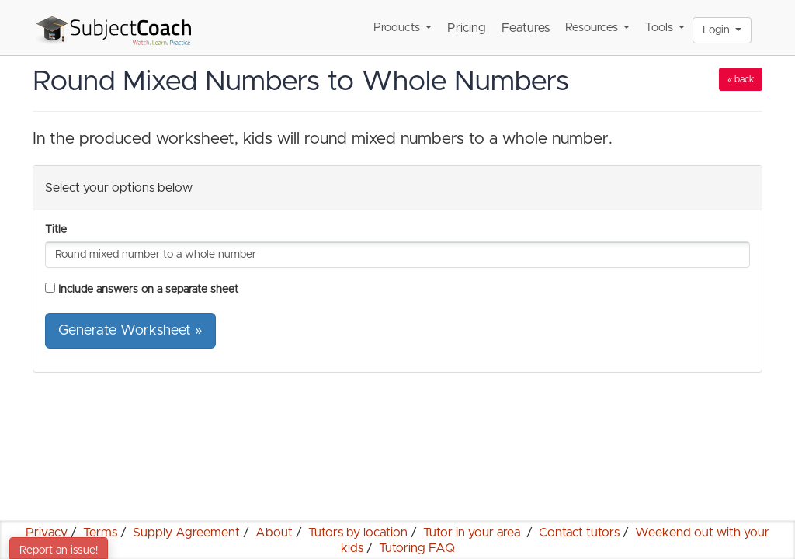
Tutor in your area (473, 532)
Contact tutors (579, 532)
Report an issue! (58, 550)
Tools (665, 27)
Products (402, 27)
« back (740, 79)
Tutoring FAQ (417, 548)
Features (526, 28)
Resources (597, 27)
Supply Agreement (186, 532)
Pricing (466, 28)
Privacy (47, 532)
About (274, 532)
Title (56, 229)
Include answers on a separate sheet (148, 289)
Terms (100, 532)
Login (722, 30)
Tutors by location (358, 532)
